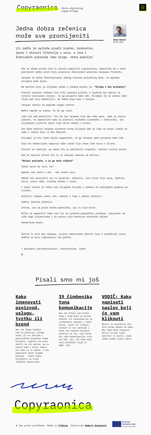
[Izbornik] (142, 7)
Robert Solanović (96, 425)
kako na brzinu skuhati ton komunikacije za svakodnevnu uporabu (75, 319)
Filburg (63, 425)
